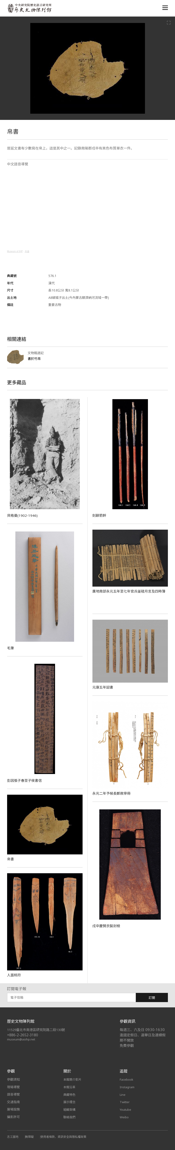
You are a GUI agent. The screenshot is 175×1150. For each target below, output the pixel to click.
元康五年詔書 (103, 687)
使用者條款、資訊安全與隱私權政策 (66, 1136)
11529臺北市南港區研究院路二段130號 (38, 1029)
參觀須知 (13, 1079)
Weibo (124, 1117)
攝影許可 (13, 1117)
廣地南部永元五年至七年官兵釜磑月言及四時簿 (129, 594)
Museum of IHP (15, 251)
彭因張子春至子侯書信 (25, 780)
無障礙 (30, 1136)
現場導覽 (13, 1087)
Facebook (127, 1079)
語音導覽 (13, 1094)
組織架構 (69, 1109)
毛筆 (10, 647)
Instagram (127, 1087)
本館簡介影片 (73, 1079)
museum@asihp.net (22, 1039)
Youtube (126, 1109)
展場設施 (13, 1109)
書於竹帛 (35, 358)
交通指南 (13, 1102)
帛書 (27, 251)
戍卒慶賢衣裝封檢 (107, 925)
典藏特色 (69, 1094)
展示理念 (69, 1102)
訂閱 (152, 997)
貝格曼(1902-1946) (22, 515)
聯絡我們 (69, 1117)
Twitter (125, 1102)
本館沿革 (69, 1087)
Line (123, 1094)
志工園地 (13, 1136)
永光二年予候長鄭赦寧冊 (112, 793)
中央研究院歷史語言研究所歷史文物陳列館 (30, 8)
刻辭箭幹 (99, 515)
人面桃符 (14, 975)
